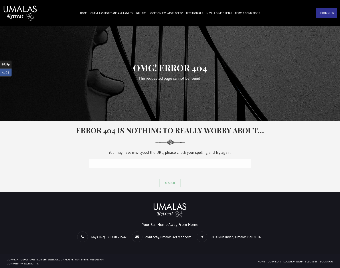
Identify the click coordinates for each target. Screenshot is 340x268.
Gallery (141, 13)
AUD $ (6, 72)
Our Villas (274, 261)
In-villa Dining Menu (219, 13)
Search (170, 183)
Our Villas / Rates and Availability (111, 13)
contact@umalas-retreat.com (168, 237)
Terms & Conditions (247, 13)
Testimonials (194, 13)
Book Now (326, 13)
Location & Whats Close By (166, 13)
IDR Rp (6, 64)
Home (83, 13)
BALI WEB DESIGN (94, 259)
